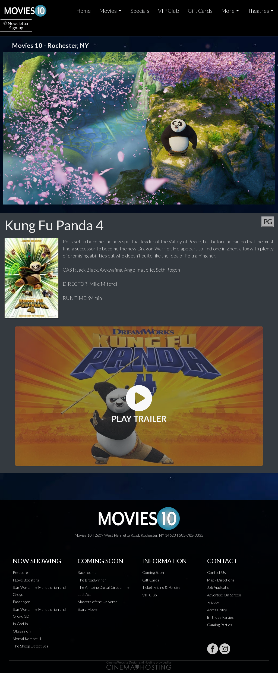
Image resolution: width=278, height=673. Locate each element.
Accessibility (217, 610)
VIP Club (168, 10)
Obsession (22, 631)
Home (83, 10)
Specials (139, 10)
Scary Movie (87, 609)
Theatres (258, 10)
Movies (108, 10)
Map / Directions (221, 580)
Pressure (20, 572)
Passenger (21, 601)
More (228, 10)
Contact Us (216, 572)
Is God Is (20, 623)
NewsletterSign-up (16, 25)
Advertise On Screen (224, 595)
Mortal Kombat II (27, 638)
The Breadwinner (92, 580)
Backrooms (87, 572)
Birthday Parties (220, 617)
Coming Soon (153, 572)
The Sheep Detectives (30, 646)
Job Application (219, 587)
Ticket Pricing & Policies (161, 587)
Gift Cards (200, 10)
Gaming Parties (219, 624)
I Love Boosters (26, 580)
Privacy (213, 602)
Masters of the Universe (98, 601)
